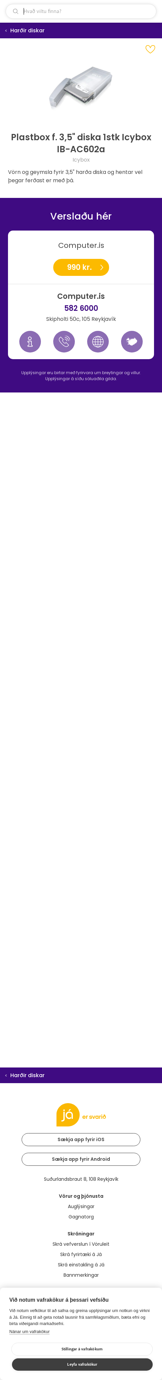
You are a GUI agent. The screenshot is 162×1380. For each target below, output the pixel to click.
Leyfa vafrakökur (82, 1364)
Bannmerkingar (81, 1275)
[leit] (81, 11)
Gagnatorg (81, 1216)
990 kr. (79, 267)
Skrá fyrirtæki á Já (81, 1254)
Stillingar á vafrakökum (82, 1349)
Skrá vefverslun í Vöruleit (81, 1244)
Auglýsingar (81, 1206)
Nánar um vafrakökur (29, 1331)
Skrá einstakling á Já (81, 1264)
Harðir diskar (27, 30)
